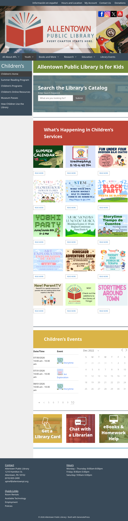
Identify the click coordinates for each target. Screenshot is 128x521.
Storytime (68, 362)
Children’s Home (9, 73)
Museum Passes (9, 97)
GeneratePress (83, 517)
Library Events (107, 56)
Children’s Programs (11, 85)
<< (39, 402)
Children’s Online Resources (15, 91)
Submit (79, 98)
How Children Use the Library (12, 105)
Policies (8, 506)
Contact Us (105, 2)
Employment (11, 502)
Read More (39, 173)
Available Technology (15, 498)
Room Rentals (12, 494)
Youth (30, 57)
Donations (120, 2)
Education (90, 57)
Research (71, 57)
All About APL (12, 57)
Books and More (50, 57)
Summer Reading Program (15, 79)
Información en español (45, 2)
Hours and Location (71, 2)
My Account (91, 2)
